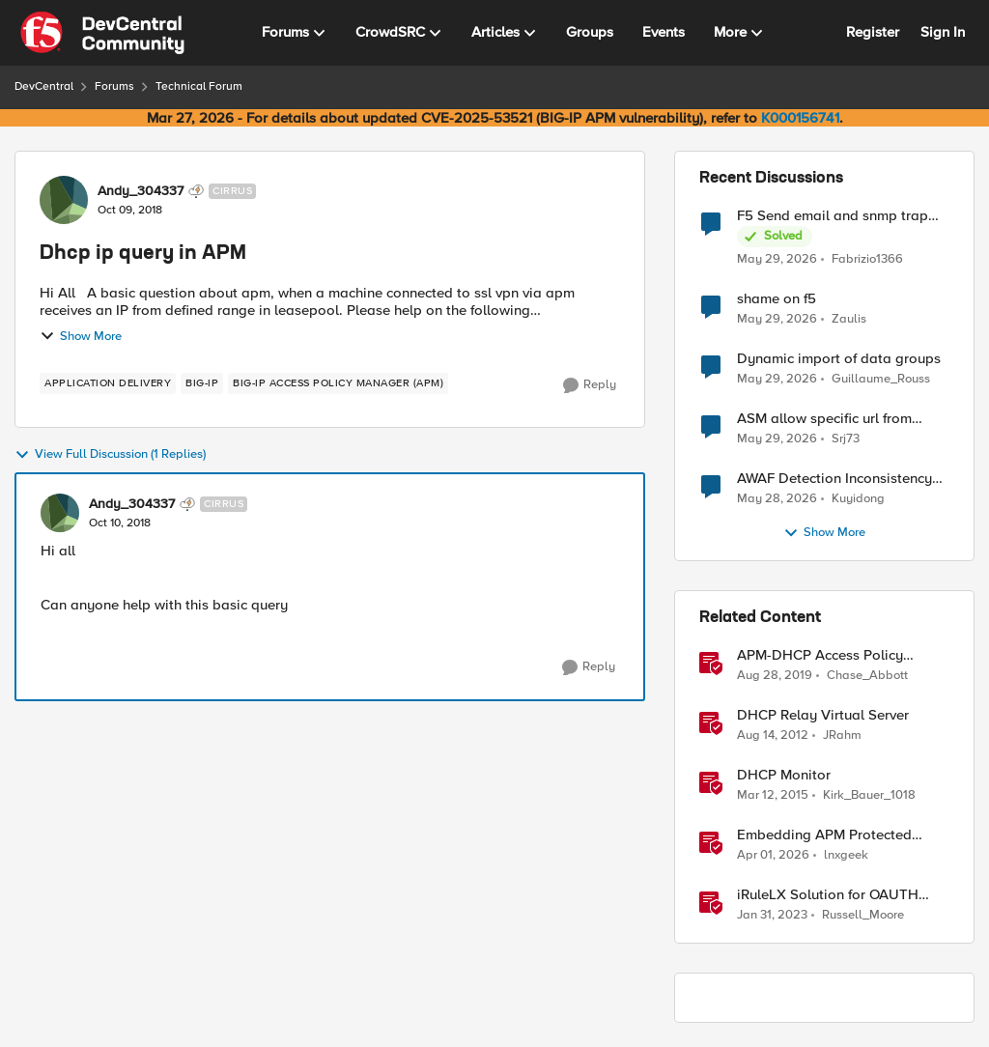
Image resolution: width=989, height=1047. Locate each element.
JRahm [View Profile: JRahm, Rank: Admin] (842, 735)
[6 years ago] (774, 676)
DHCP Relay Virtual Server (823, 715)
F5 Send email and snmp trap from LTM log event (832, 216)
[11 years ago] (772, 796)
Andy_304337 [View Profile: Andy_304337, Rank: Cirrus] (141, 191)
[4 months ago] (773, 855)
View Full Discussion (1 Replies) (110, 455)
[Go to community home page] (102, 33)
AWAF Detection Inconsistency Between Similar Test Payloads (837, 478)
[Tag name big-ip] (202, 383)
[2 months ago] (777, 259)
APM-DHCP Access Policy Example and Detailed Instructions (820, 655)
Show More (81, 336)
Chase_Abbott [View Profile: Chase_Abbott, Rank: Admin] (867, 675)
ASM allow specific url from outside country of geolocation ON (836, 418)
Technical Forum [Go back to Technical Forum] (198, 86)
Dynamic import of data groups (839, 359)
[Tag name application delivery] (108, 383)
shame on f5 (776, 299)
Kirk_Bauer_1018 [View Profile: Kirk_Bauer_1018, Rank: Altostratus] (869, 795)
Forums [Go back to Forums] (114, 86)
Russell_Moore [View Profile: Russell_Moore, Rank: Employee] (863, 915)
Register (872, 32)
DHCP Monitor (784, 775)
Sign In (942, 32)
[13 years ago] (772, 736)
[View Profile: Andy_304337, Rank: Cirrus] (64, 200)
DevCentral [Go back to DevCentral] (43, 86)
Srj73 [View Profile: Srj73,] (846, 439)
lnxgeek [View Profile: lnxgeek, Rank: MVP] (846, 855)
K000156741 (800, 118)
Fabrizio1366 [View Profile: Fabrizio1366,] (867, 258)
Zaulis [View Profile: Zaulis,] (849, 319)
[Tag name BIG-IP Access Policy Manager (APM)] (338, 383)
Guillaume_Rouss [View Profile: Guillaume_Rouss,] (881, 379)
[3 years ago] (772, 915)
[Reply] (589, 385)
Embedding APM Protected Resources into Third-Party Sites (841, 835)
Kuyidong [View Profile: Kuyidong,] (858, 499)
